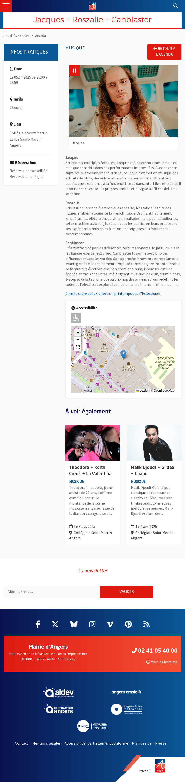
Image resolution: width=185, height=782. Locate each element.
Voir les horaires (162, 661)
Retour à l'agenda (164, 52)
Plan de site (141, 743)
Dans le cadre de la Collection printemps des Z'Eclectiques (113, 293)
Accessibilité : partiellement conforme (96, 743)
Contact (21, 743)
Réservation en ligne (27, 176)
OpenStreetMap (164, 390)
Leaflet (142, 390)
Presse (160, 743)
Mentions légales (46, 743)
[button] (123, 355)
